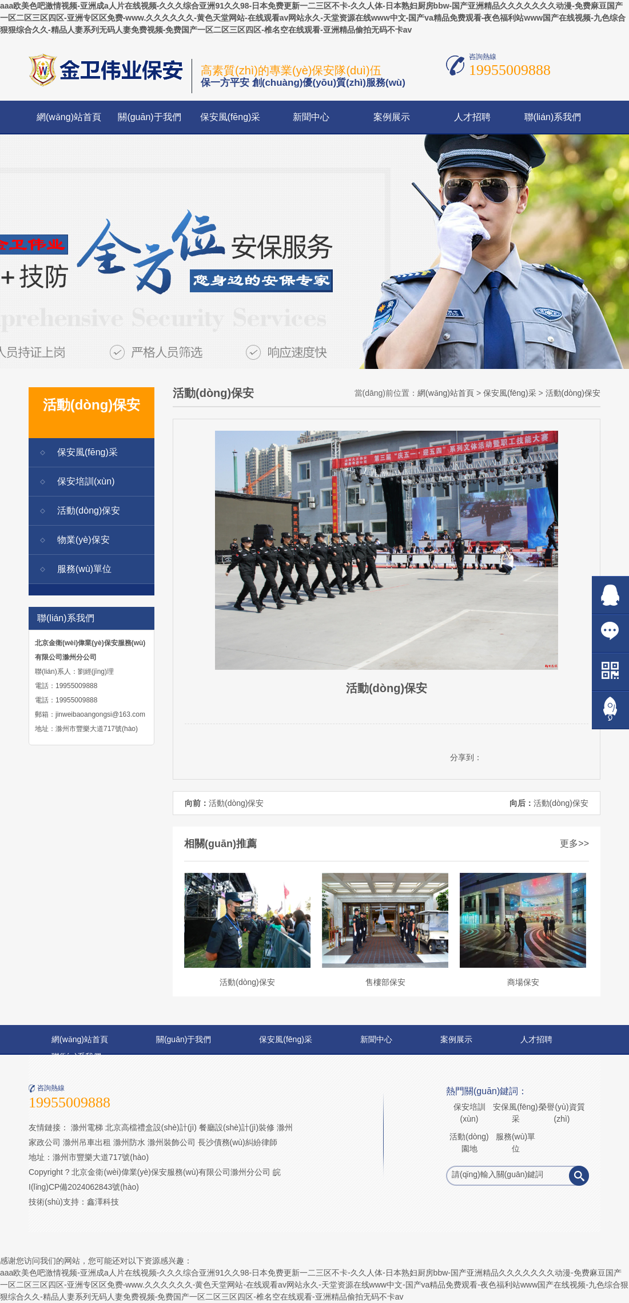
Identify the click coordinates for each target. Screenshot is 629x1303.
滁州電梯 (87, 1127)
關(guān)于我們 (149, 117)
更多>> (574, 843)
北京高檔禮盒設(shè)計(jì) (151, 1127)
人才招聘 (472, 117)
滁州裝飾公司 (172, 1142)
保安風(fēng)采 (230, 117)
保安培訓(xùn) (85, 481)
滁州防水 (129, 1142)
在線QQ (610, 595)
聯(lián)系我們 (553, 117)
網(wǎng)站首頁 (69, 117)
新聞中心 (311, 117)
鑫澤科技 (103, 1201)
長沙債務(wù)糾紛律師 (237, 1142)
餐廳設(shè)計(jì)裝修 (236, 1127)
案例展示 (391, 117)
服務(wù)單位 (84, 569)
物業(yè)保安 (83, 540)
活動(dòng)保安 (88, 510)
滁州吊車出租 (87, 1142)
